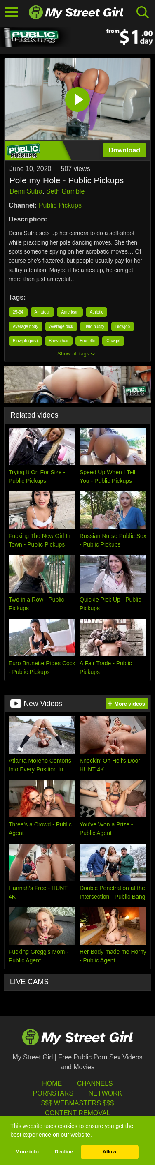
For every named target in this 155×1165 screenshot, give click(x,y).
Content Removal (77, 1113)
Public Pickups (60, 205)
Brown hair (59, 341)
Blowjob (122, 326)
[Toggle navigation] (11, 12)
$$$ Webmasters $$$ (77, 1103)
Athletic (96, 312)
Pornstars (53, 1093)
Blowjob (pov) (25, 341)
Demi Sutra (25, 191)
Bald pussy (94, 326)
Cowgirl (113, 341)
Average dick (61, 326)
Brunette (87, 341)
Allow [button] (110, 1152)
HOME (52, 1083)
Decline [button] (63, 1152)
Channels (95, 1083)
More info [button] (27, 1152)
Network (105, 1093)
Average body (25, 326)
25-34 (18, 312)
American (69, 312)
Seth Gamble (65, 191)
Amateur (42, 312)
